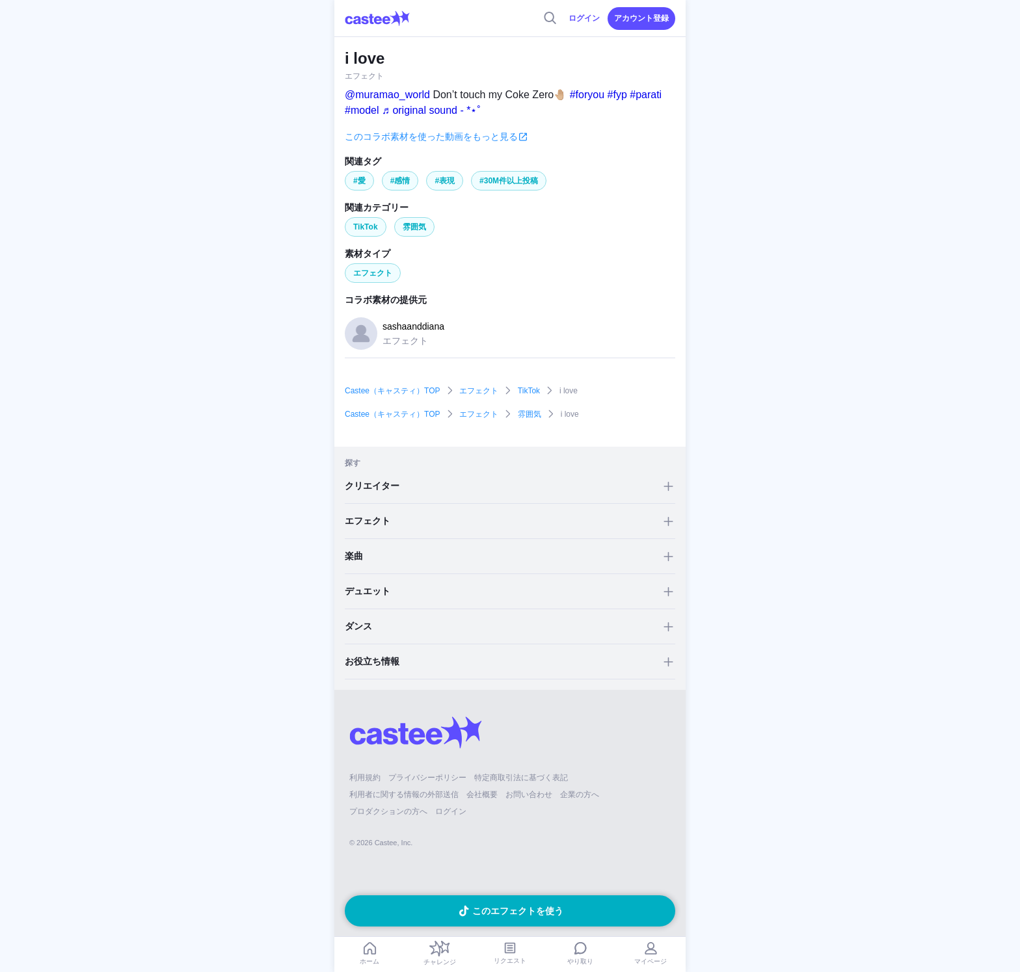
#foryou (587, 94)
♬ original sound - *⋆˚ (431, 110)
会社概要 (482, 794)
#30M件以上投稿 (508, 180)
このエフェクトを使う (517, 911)
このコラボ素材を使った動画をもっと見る (431, 136)
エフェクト (372, 273)
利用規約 (365, 777)
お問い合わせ (528, 794)
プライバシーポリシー (427, 777)
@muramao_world (387, 94)
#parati (646, 94)
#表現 (445, 180)
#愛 (359, 180)
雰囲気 (414, 226)
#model (362, 110)
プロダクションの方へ (388, 811)
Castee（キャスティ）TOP (392, 390)
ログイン (584, 18)
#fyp (617, 94)
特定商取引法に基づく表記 (521, 777)
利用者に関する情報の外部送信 (404, 794)
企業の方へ (579, 794)
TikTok (365, 226)
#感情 (400, 180)
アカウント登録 (641, 18)
